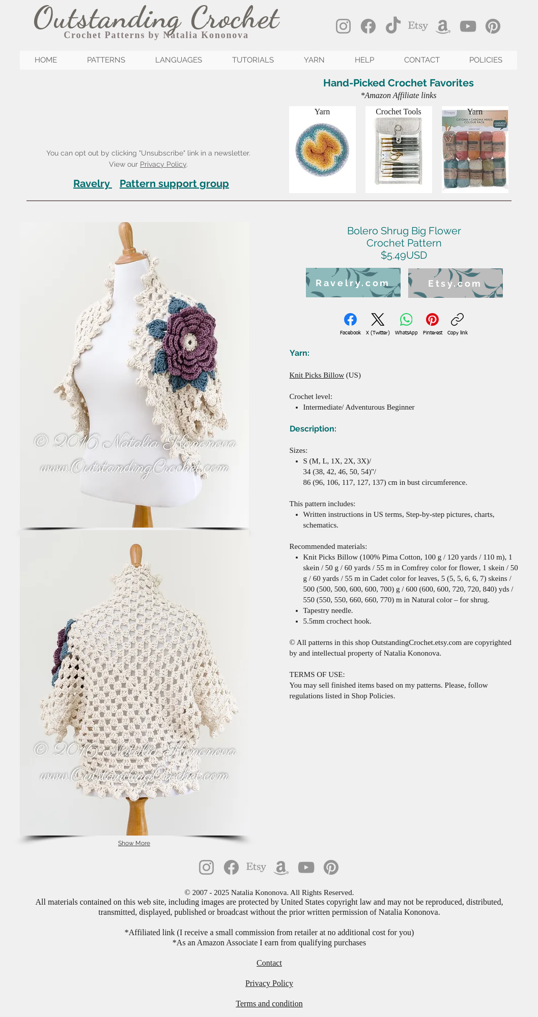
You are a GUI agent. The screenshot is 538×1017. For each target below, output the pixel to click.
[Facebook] (368, 26)
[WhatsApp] (406, 324)
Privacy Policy (163, 164)
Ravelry (91, 183)
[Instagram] (343, 26)
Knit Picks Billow (317, 375)
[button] (134, 375)
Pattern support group (174, 183)
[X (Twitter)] (378, 324)
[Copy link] (457, 324)
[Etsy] (418, 26)
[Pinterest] (493, 26)
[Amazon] (443, 26)
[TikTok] (393, 26)
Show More (134, 843)
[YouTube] (468, 26)
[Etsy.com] (455, 283)
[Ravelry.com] (353, 282)
